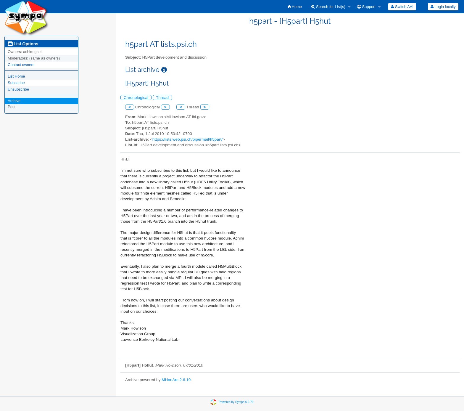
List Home (16, 76)
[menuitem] (295, 6)
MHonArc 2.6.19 (176, 380)
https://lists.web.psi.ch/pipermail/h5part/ (187, 139)
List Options (23, 43)
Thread (162, 97)
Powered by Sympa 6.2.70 (236, 402)
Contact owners (21, 64)
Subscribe (16, 83)
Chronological (136, 97)
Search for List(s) (328, 6)
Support (366, 6)
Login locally (443, 6)
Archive (14, 101)
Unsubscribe (18, 89)
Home (295, 6)
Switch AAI (402, 6)
